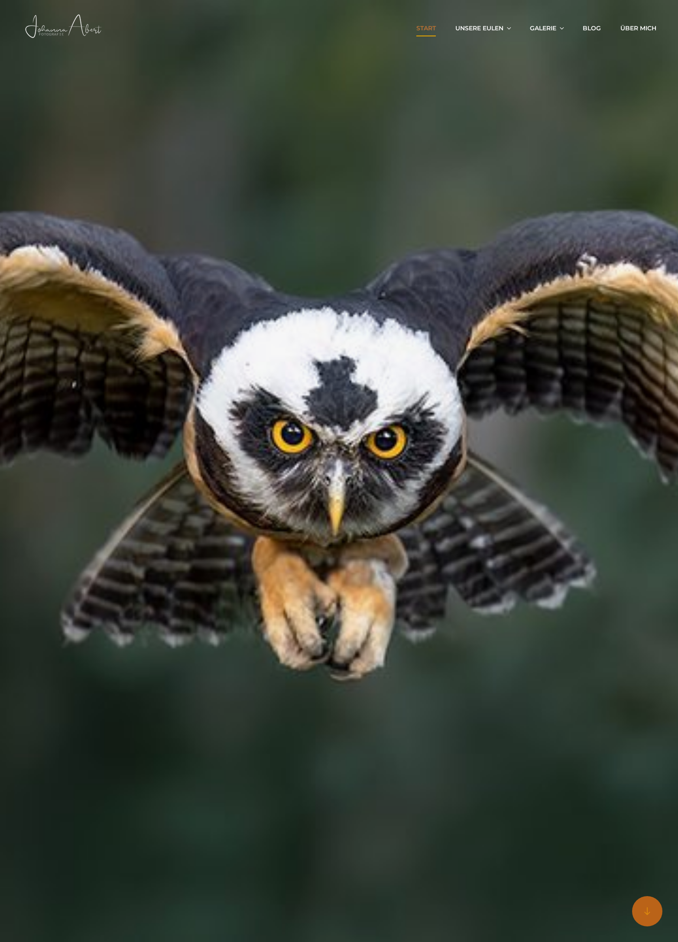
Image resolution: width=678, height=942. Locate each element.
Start (426, 28)
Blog (592, 28)
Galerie (547, 28)
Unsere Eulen (484, 28)
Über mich (638, 28)
